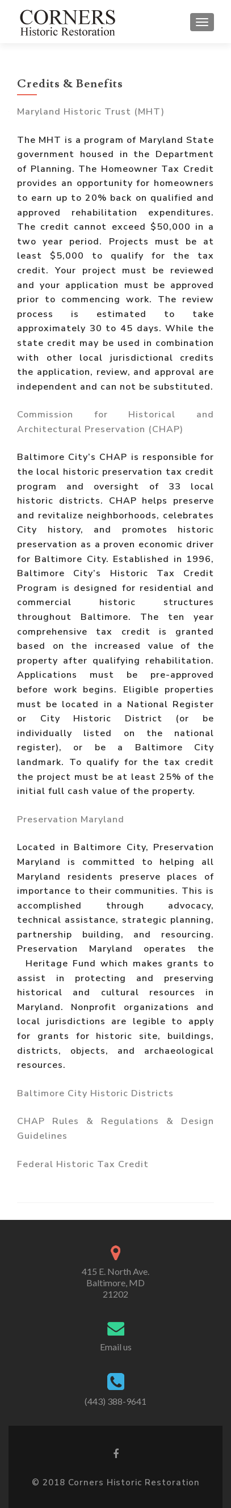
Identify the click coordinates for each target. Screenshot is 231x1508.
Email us (116, 1346)
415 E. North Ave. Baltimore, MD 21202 (115, 1282)
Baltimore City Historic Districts (95, 1093)
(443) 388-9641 (115, 1401)
